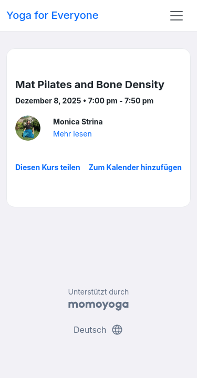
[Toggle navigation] (176, 16)
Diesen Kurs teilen (47, 167)
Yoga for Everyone (52, 15)
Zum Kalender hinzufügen (135, 167)
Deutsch (98, 329)
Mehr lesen (72, 133)
